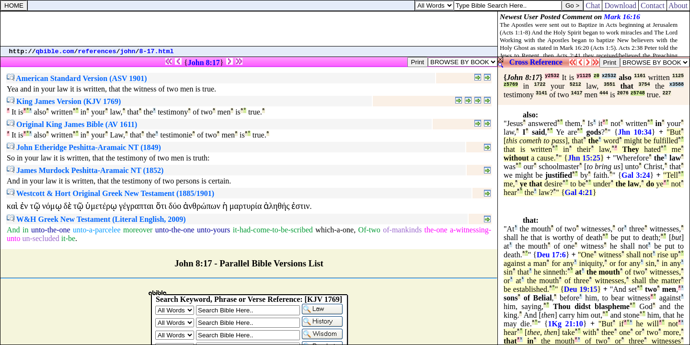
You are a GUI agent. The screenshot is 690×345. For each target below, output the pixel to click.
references (97, 51)
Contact (653, 5)
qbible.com (55, 51)
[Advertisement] (249, 28)
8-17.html (156, 51)
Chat (593, 5)
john (128, 51)
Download (620, 5)
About (678, 5)
